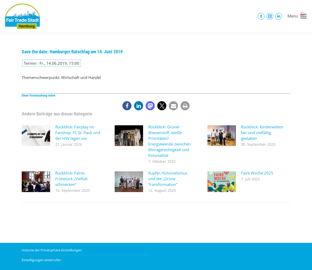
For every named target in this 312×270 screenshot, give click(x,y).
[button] (126, 105)
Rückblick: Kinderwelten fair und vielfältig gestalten (262, 132)
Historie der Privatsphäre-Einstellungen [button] (52, 250)
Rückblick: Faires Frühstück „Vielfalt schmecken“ (71, 178)
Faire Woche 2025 (257, 173)
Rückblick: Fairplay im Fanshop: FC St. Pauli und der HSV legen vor (77, 132)
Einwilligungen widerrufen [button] (41, 260)
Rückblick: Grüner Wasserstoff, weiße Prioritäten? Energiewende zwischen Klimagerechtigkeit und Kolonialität (169, 141)
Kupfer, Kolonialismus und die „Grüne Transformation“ (167, 178)
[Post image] (36, 135)
